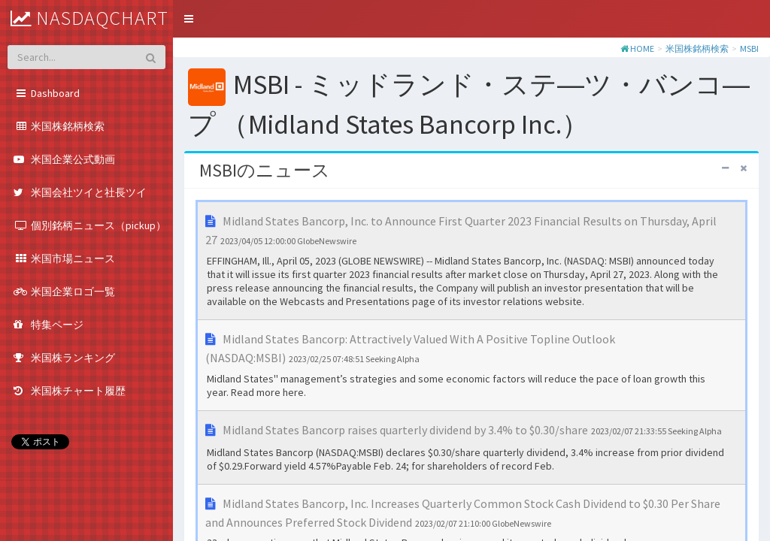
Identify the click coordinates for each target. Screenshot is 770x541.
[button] (189, 19)
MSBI (749, 48)
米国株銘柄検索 (697, 48)
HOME (642, 48)
